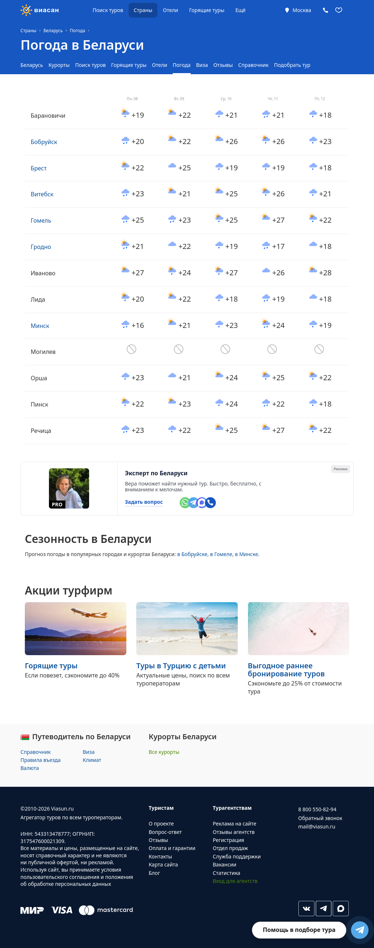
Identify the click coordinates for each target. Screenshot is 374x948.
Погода (182, 64)
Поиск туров (107, 10)
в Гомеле (221, 554)
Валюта (29, 767)
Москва (302, 10)
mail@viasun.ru (317, 826)
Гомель (41, 220)
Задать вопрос (144, 502)
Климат (92, 759)
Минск (40, 326)
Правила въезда (40, 759)
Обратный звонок (320, 818)
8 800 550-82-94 (317, 809)
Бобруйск (44, 142)
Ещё (240, 10)
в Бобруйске (192, 554)
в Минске (246, 554)
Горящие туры (207, 10)
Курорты (59, 64)
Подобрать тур (292, 64)
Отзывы (223, 64)
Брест (39, 168)
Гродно (41, 247)
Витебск (42, 194)
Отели (170, 10)
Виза (202, 64)
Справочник (253, 64)
